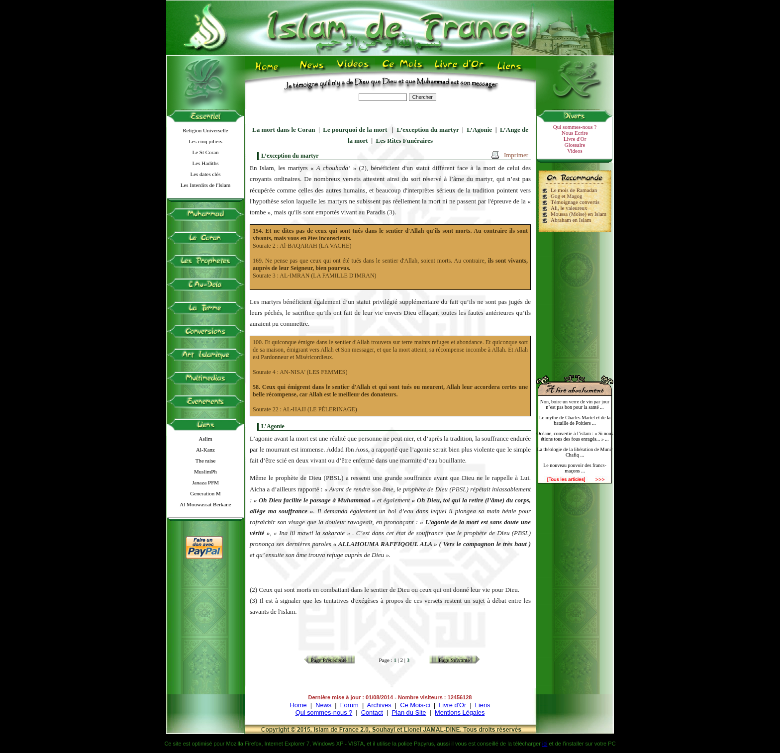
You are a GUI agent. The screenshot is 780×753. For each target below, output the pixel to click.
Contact (372, 712)
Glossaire (575, 145)
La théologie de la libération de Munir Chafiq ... (574, 452)
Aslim (205, 439)
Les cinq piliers (205, 141)
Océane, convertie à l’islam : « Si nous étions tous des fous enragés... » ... (574, 436)
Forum (349, 705)
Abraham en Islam (571, 220)
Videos (575, 151)
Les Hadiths (206, 163)
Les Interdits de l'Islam (206, 185)
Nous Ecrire (575, 133)
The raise (205, 461)
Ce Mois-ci (415, 705)
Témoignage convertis (575, 202)
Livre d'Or (575, 139)
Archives (379, 705)
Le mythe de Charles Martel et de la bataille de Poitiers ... (575, 420)
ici (544, 744)
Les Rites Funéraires (404, 140)
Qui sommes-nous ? (574, 127)
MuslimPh (205, 471)
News (323, 705)
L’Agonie (479, 129)
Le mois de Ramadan (574, 190)
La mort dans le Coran (283, 129)
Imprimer (516, 155)
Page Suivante (454, 660)
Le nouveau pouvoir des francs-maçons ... (574, 468)
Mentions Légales (460, 712)
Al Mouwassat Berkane (205, 504)
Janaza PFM (205, 482)
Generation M (205, 493)
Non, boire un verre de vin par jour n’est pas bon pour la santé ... (574, 404)
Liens (482, 705)
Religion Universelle (205, 130)
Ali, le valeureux (569, 208)
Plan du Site (408, 712)
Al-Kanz (205, 450)
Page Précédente (329, 660)
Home (298, 705)
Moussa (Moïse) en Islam (578, 214)
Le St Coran (205, 152)
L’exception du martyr (427, 129)
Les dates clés (205, 174)
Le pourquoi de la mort (356, 129)
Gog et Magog (567, 196)
